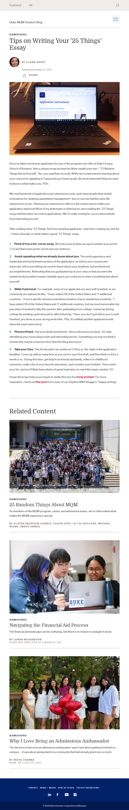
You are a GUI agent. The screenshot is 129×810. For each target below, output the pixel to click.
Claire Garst (35, 62)
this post (41, 382)
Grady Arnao (30, 526)
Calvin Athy (62, 523)
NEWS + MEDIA (48, 788)
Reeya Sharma (24, 759)
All (30, 5)
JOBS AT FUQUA (66, 788)
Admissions (18, 34)
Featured (15, 5)
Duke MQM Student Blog (25, 22)
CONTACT (33, 788)
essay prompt (85, 377)
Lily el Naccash (84, 523)
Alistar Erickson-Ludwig (32, 523)
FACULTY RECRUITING (88, 788)
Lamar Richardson (28, 639)
